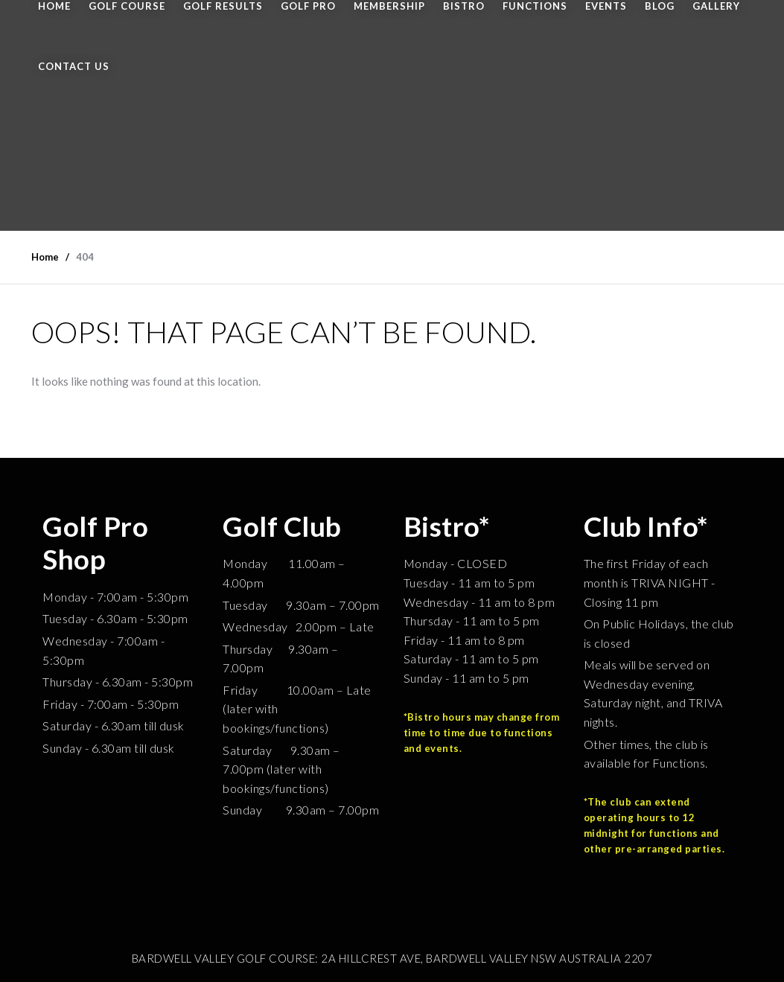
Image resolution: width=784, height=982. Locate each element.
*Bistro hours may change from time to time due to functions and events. (482, 732)
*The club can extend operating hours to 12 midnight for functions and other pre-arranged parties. (654, 825)
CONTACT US (73, 66)
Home (45, 257)
